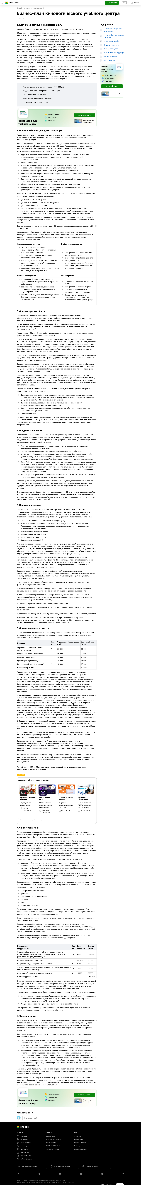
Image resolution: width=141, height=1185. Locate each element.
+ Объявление (112, 3)
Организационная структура (114, 53)
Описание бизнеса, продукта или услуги (114, 36)
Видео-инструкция (88, 120)
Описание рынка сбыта (112, 41)
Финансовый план (110, 56)
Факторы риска (109, 60)
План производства (111, 49)
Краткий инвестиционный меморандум (113, 30)
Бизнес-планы (14, 3)
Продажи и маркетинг (111, 45)
